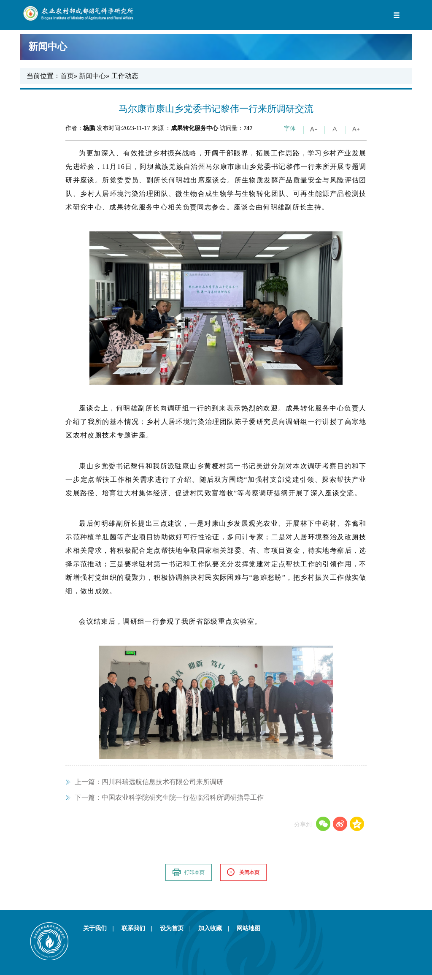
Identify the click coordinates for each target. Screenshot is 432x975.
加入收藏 (216, 928)
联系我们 (140, 928)
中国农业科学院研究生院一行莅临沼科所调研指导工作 (169, 797)
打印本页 (188, 872)
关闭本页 (243, 872)
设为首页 (178, 928)
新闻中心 (214, 46)
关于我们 (101, 928)
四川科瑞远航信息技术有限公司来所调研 (149, 782)
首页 (67, 76)
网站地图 (248, 928)
